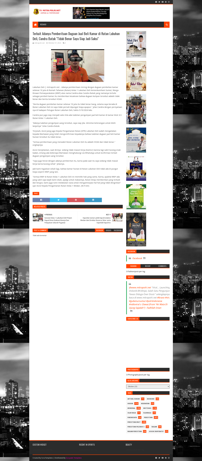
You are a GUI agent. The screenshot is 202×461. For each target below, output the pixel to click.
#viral (168, 297)
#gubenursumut (137, 301)
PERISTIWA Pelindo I (136, 427)
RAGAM (154, 427)
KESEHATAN (145, 403)
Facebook (137, 258)
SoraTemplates (47, 458)
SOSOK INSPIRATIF (156, 431)
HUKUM (130, 403)
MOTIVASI (147, 408)
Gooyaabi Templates (74, 458)
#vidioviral (134, 304)
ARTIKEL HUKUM (134, 399)
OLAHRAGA (147, 413)
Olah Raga (132, 413)
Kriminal (131, 408)
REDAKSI (43, 24)
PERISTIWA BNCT (134, 422)
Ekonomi (150, 399)
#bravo (160, 297)
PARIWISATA (132, 417)
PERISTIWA (148, 417)
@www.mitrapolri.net (140, 287)
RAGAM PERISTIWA (135, 431)
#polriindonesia (154, 301)
